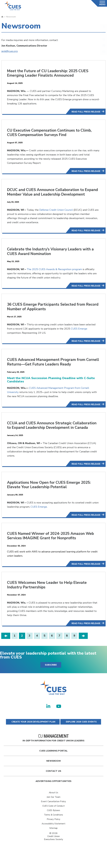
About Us (53, 799)
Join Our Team (53, 804)
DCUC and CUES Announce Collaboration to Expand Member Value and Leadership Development (47, 194)
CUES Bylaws (53, 817)
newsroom (53, 768)
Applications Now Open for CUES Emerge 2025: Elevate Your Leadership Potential (50, 492)
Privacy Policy (53, 826)
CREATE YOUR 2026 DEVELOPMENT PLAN (32, 729)
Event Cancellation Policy (53, 808)
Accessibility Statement (53, 830)
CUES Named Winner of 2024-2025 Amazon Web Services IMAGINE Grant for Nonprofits (52, 543)
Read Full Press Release (86, 111)
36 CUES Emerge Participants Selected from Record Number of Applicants (47, 310)
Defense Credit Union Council (56, 214)
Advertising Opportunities (53, 788)
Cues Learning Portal (53, 758)
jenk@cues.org (9, 51)
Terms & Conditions (53, 822)
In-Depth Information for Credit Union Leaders (53, 745)
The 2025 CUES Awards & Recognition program (54, 273)
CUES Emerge (79, 332)
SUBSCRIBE (51, 672)
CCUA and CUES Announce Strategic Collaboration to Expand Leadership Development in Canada (52, 431)
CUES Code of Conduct (53, 813)
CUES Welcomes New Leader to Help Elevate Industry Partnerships (48, 592)
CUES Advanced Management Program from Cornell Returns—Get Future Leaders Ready (47, 365)
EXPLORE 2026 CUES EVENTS (81, 729)
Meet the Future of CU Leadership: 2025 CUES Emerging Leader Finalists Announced (49, 73)
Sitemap (53, 835)
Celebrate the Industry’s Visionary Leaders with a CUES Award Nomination (52, 255)
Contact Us (53, 778)
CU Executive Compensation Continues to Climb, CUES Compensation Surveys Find (51, 132)
